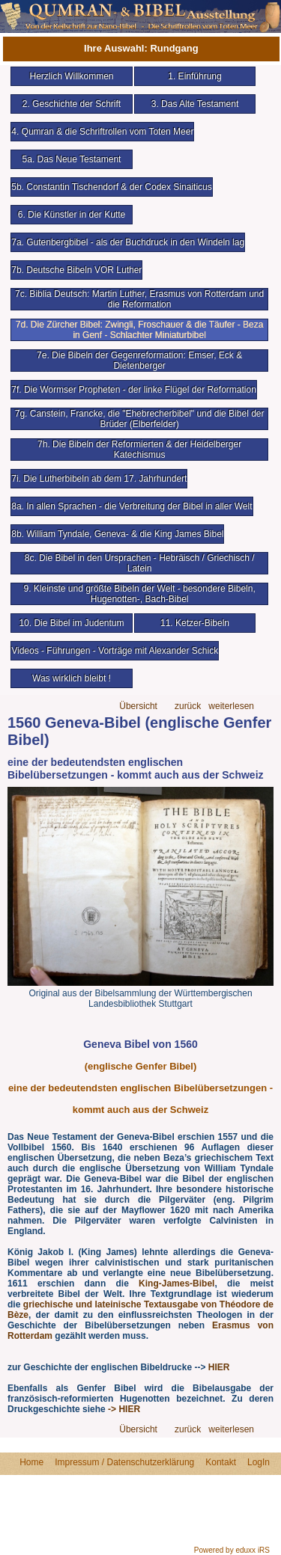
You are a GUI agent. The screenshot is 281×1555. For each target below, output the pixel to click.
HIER (219, 1367)
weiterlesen (231, 706)
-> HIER (124, 1409)
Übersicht (138, 706)
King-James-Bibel (176, 1283)
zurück (188, 706)
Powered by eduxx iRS (232, 1550)
